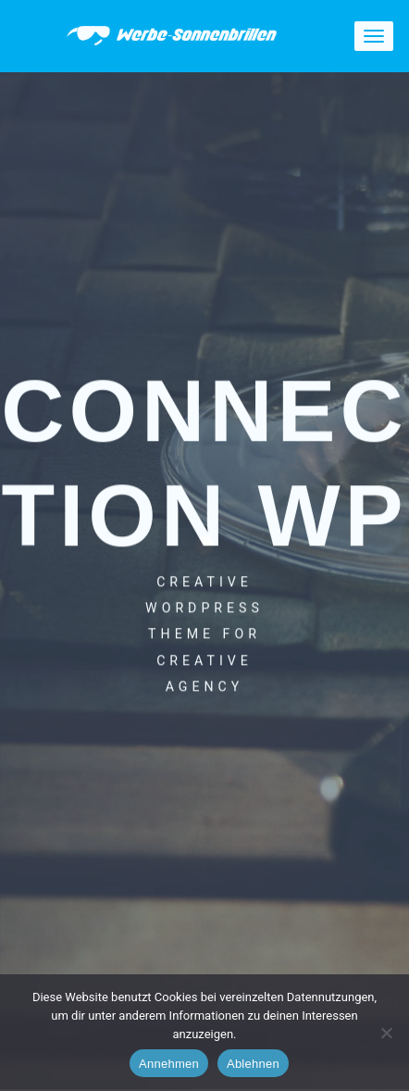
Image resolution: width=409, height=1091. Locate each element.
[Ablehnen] (386, 1032)
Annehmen (169, 1064)
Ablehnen (253, 1064)
